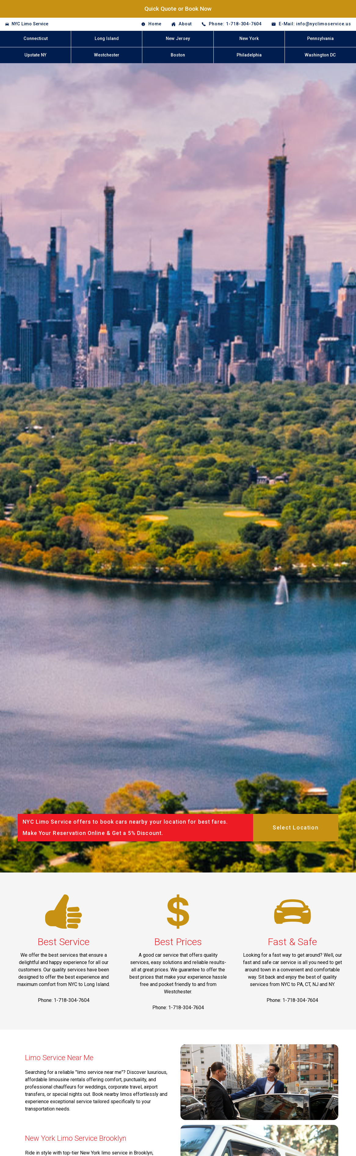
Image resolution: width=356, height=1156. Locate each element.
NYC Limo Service (30, 24)
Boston (178, 55)
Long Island (107, 38)
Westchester (106, 55)
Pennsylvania (320, 38)
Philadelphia (249, 55)
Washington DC (320, 55)
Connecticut (36, 38)
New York (249, 38)
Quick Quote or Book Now (178, 8)
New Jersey (178, 38)
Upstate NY (35, 55)
